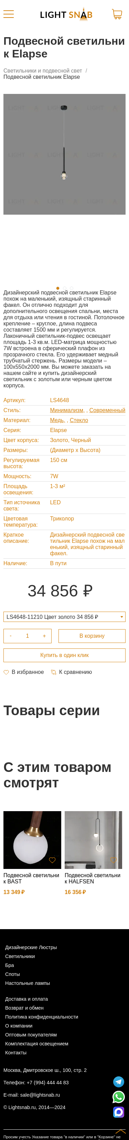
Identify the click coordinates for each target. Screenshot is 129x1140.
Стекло (79, 420)
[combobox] (64, 617)
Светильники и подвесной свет (42, 71)
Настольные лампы (27, 983)
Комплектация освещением (36, 1043)
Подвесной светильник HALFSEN (92, 878)
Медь (57, 420)
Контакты (15, 1052)
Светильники (20, 956)
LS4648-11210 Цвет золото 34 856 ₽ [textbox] (52, 617)
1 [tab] (58, 288)
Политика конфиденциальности (41, 1017)
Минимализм (66, 410)
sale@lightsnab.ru (40, 1095)
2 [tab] (64, 288)
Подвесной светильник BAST (31, 878)
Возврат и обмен (24, 1008)
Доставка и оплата (26, 999)
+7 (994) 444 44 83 (48, 1082)
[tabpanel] (64, 154)
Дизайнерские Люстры (31, 947)
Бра (9, 965)
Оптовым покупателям (31, 1034)
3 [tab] (71, 288)
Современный (107, 410)
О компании (18, 1026)
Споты (12, 974)
